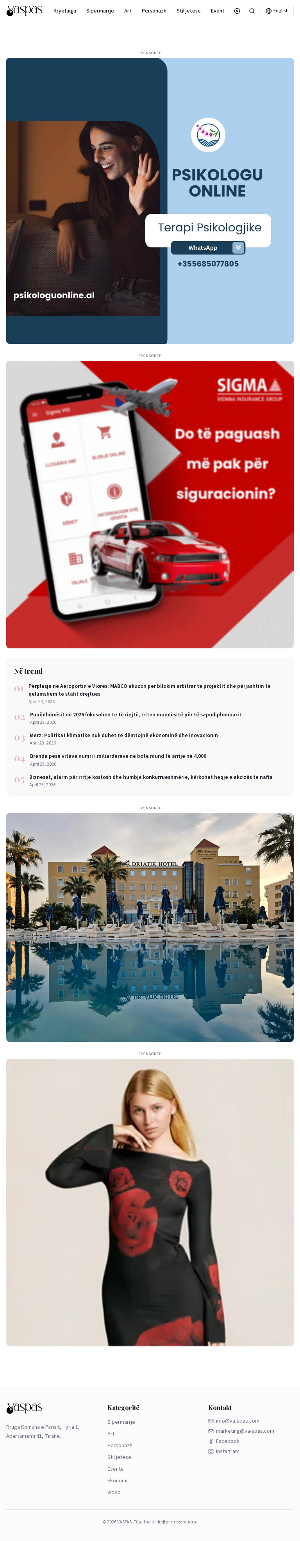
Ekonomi (117, 1481)
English (277, 10)
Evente (219, 11)
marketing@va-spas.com (241, 1431)
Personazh (154, 11)
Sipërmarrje (100, 11)
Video (114, 1492)
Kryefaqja (65, 11)
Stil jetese (189, 11)
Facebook (223, 1441)
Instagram (223, 1451)
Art (128, 11)
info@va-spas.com (233, 1421)
